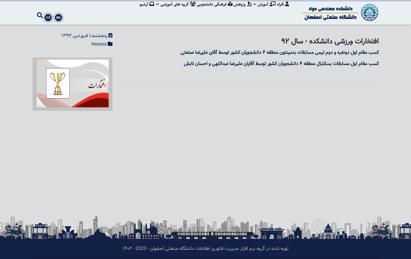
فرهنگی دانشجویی (212, 10)
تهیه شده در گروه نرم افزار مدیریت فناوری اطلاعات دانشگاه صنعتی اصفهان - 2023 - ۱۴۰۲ (205, 248)
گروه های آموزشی (173, 10)
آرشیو (143, 10)
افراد (283, 10)
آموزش (263, 10)
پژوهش (241, 10)
